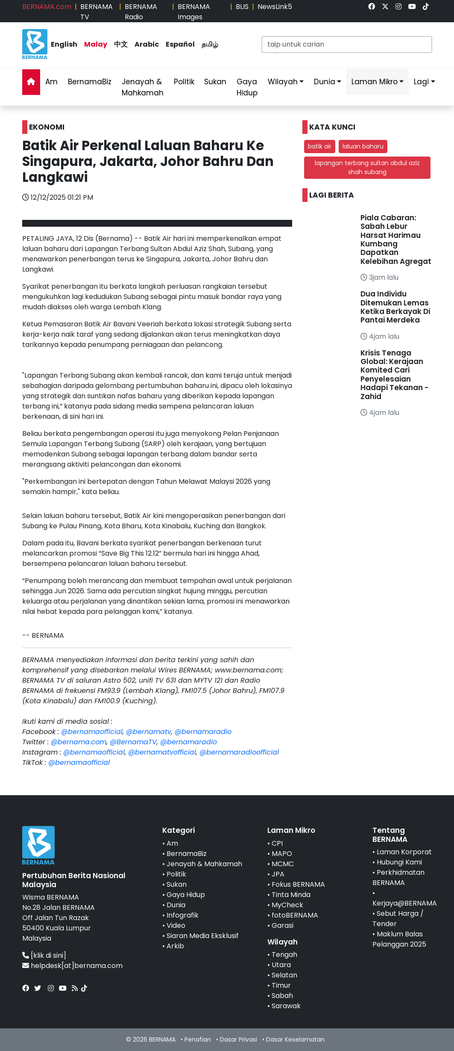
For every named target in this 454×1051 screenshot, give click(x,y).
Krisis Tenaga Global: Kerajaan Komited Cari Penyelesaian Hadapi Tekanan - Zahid (394, 375)
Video (176, 925)
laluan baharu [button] (363, 146)
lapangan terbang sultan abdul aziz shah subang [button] (367, 167)
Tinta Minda (291, 895)
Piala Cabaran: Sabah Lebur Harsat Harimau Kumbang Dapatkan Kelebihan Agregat (395, 239)
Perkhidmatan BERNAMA (398, 877)
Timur (281, 985)
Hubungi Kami (399, 862)
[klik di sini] (48, 955)
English (64, 44)
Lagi (421, 82)
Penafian (198, 1039)
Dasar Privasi (238, 1039)
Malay (95, 44)
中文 (121, 44)
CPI (277, 843)
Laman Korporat (404, 852)
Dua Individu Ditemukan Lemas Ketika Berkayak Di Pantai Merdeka (395, 307)
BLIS (242, 7)
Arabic (147, 44)
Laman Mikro (374, 82)
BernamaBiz (89, 82)
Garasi (282, 925)
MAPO (282, 854)
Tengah (284, 954)
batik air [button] (319, 146)
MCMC (283, 864)
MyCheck (287, 905)
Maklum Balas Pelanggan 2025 (399, 939)
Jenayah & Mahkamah (143, 87)
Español (180, 44)
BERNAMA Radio (141, 12)
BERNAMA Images (194, 12)
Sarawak (286, 1006)
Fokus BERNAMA (298, 884)
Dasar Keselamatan (295, 1039)
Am (51, 82)
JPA (278, 874)
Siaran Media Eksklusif (203, 936)
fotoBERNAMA (295, 915)
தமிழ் (210, 44)
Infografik (183, 915)
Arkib (175, 946)
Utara (281, 965)
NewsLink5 (275, 7)
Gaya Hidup (247, 87)
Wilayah (283, 82)
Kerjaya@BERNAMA (404, 903)
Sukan (215, 82)
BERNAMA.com (46, 7)
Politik (184, 82)
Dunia (324, 82)
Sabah (282, 996)
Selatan (284, 975)
